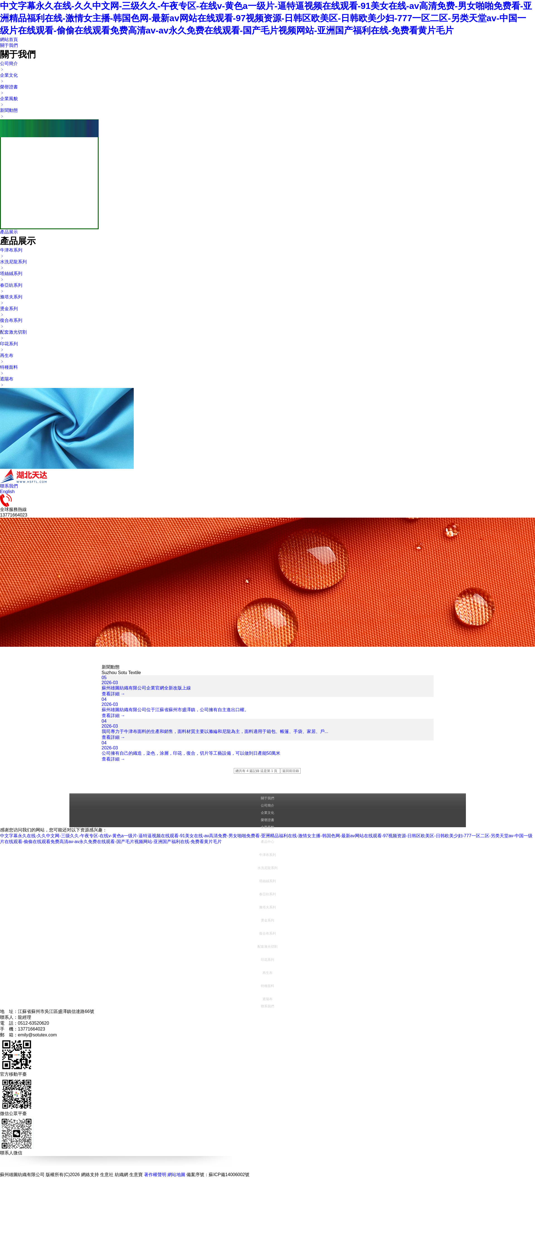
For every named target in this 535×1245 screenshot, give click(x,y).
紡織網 (121, 1174)
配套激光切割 (267, 947)
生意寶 (136, 1174)
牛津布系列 (267, 855)
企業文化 (267, 813)
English (7, 491)
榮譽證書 (267, 820)
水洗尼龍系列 (267, 868)
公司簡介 (267, 805)
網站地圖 (176, 1174)
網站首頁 (9, 39)
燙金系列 (267, 920)
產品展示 (9, 232)
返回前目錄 (290, 771)
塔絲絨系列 (267, 881)
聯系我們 (9, 486)
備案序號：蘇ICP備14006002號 (217, 1174)
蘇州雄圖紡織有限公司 (22, 1174)
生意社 (106, 1174)
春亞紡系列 (267, 894)
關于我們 (9, 45)
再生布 (267, 973)
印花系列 (267, 960)
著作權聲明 (155, 1174)
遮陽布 (267, 999)
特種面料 (267, 986)
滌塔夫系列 (267, 907)
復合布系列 (267, 933)
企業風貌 (267, 827)
